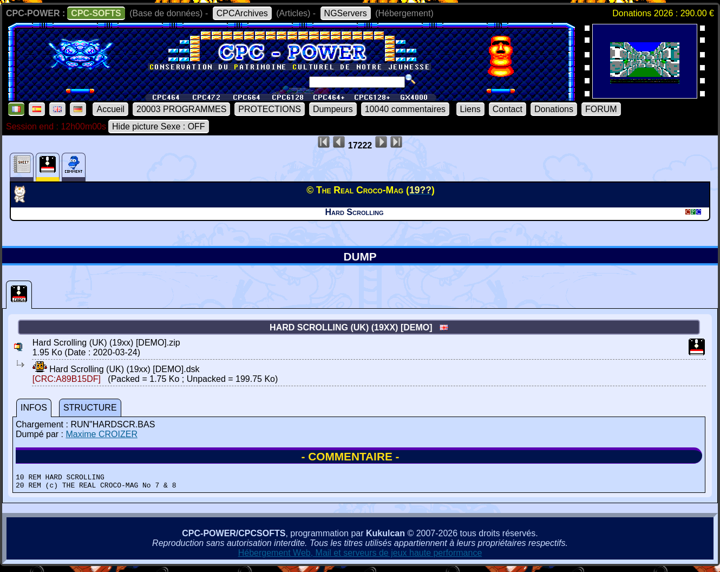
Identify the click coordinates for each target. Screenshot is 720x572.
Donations (553, 109)
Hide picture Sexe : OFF (158, 126)
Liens (470, 109)
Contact (507, 109)
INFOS (34, 407)
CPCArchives (242, 13)
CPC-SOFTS (96, 13)
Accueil (110, 109)
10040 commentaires (405, 109)
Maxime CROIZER (101, 434)
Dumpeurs (333, 109)
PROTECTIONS (269, 109)
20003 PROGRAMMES (181, 109)
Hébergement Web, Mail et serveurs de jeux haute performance (360, 556)
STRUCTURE (90, 407)
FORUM (601, 109)
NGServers (345, 13)
